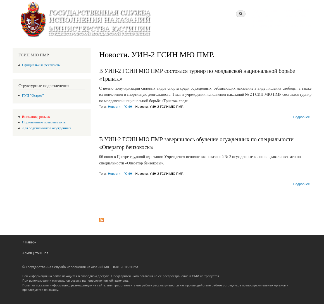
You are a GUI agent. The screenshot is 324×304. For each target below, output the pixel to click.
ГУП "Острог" (33, 95)
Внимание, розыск (36, 117)
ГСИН (128, 106)
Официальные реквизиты (41, 65)
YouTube (42, 253)
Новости (114, 106)
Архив (27, 253)
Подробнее (301, 117)
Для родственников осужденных (46, 128)
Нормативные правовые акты (44, 122)
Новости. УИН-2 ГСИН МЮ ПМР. (159, 106)
